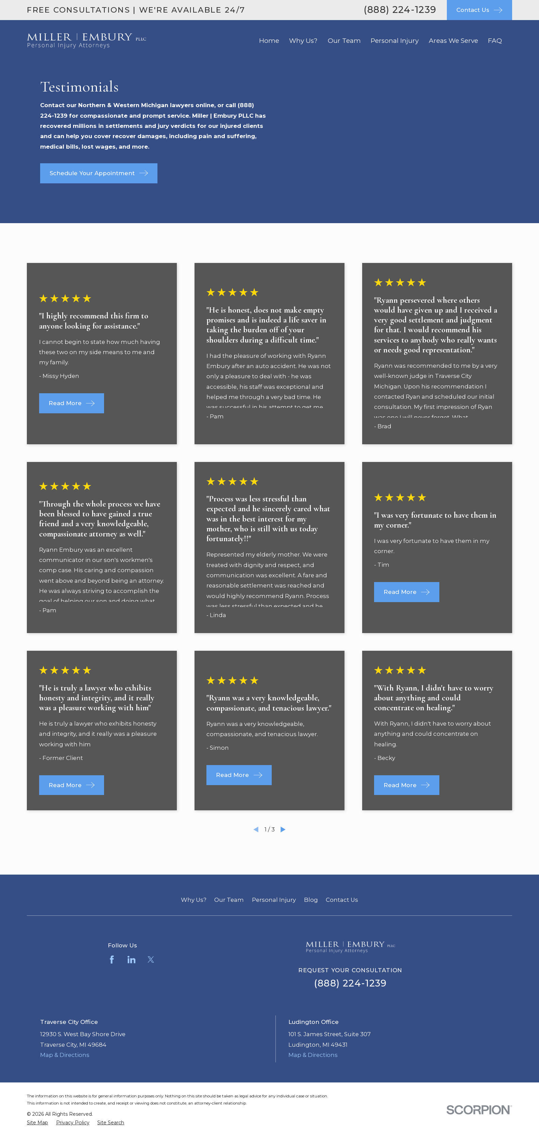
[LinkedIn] (132, 960)
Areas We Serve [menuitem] (453, 41)
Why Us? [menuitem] (303, 41)
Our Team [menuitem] (344, 41)
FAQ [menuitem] (495, 41)
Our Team (229, 899)
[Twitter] (151, 960)
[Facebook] (112, 960)
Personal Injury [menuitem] (395, 41)
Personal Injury (274, 899)
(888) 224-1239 (400, 9)
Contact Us (342, 899)
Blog (311, 899)
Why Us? (193, 899)
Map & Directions (64, 1054)
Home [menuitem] (269, 41)
